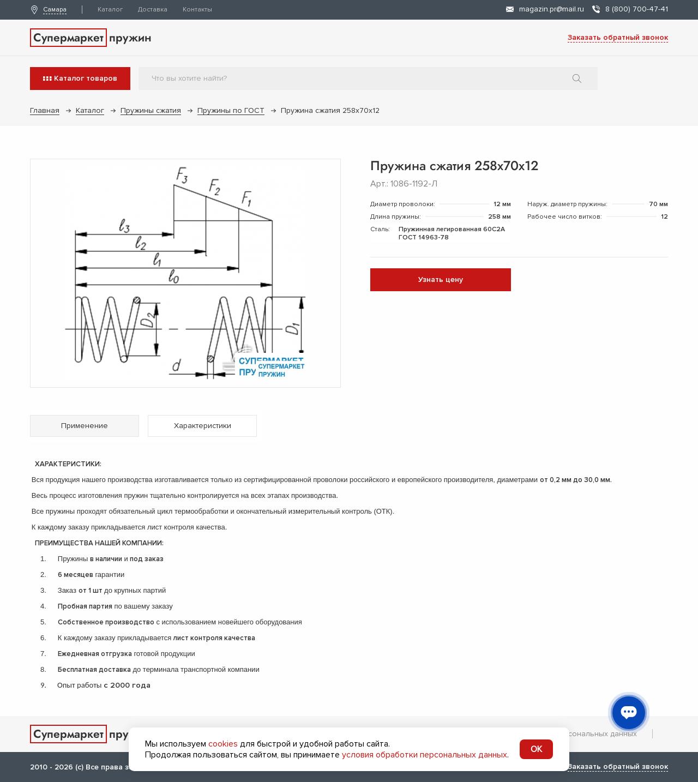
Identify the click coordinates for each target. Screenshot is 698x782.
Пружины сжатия (151, 110)
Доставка (152, 9)
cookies (223, 743)
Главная (44, 110)
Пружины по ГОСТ (230, 110)
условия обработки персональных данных (424, 754)
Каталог (110, 9)
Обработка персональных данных (574, 733)
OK (536, 749)
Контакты (197, 9)
